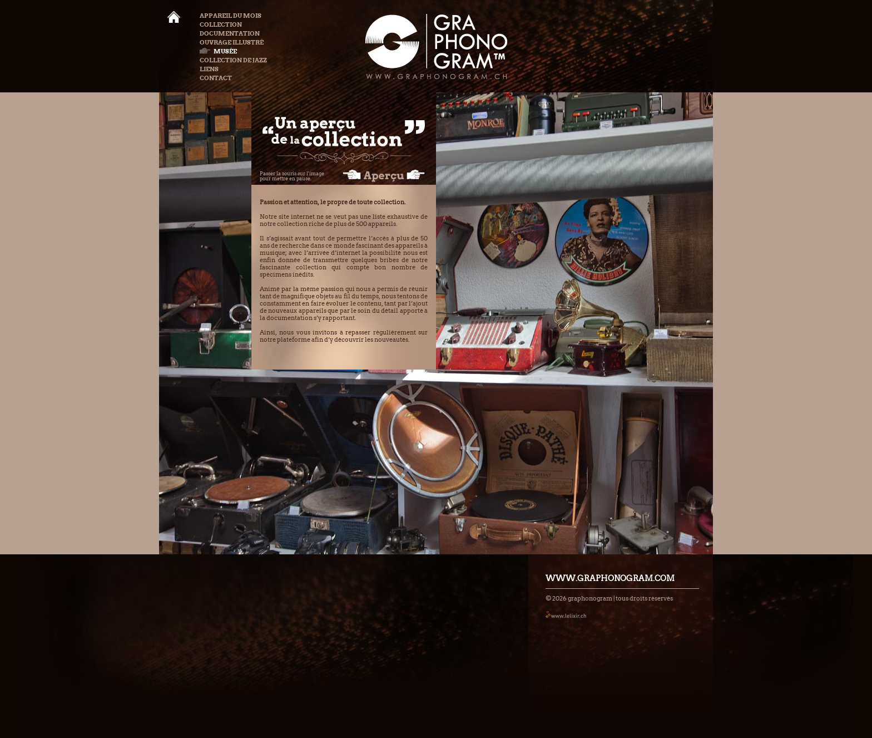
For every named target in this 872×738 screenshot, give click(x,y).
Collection (221, 24)
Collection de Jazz (233, 60)
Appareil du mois (230, 15)
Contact (216, 78)
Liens (209, 69)
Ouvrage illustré (232, 42)
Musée (218, 51)
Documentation (230, 33)
